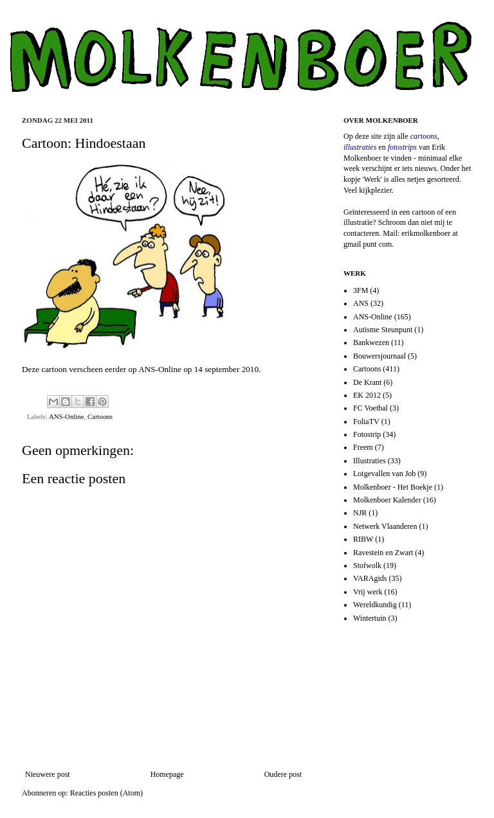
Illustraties (369, 460)
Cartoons (100, 416)
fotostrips (402, 147)
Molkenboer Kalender (387, 499)
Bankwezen (371, 342)
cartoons (423, 136)
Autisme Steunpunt (382, 329)
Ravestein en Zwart (383, 552)
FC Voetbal (370, 408)
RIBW (363, 539)
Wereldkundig (375, 604)
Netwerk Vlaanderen (385, 526)
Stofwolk (367, 565)
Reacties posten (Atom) (106, 792)
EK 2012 (367, 395)
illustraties (359, 147)
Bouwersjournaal (379, 355)
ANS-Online (159, 369)
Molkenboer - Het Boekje (392, 487)
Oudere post (283, 774)
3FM (360, 290)
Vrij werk (368, 591)
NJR (360, 512)
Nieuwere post (47, 774)
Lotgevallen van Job (384, 473)
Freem (363, 447)
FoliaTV (366, 421)
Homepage (167, 774)
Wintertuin (370, 618)
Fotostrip (367, 434)
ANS (361, 303)
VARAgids (370, 578)
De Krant (367, 382)
